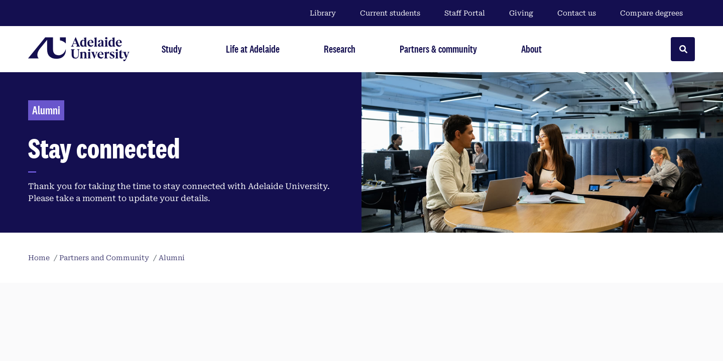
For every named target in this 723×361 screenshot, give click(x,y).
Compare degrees (657, 13)
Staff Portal (464, 13)
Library (323, 13)
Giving (521, 13)
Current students (390, 13)
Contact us (576, 13)
